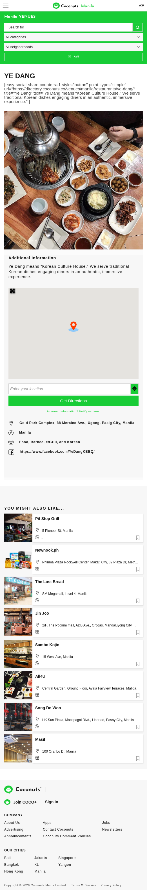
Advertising (13, 829)
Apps (47, 823)
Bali (7, 858)
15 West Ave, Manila (57, 657)
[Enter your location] (69, 388)
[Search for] (73, 27)
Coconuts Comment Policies (67, 836)
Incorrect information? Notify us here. (73, 411)
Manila (25, 432)
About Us (12, 823)
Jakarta (40, 858)
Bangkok (11, 865)
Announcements (18, 836)
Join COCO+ (20, 802)
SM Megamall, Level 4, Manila (65, 594)
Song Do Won (48, 708)
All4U (40, 676)
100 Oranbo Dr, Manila (59, 751)
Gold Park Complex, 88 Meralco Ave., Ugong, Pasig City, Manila (76, 423)
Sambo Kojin (47, 645)
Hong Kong (13, 871)
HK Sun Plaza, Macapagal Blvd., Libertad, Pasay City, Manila (88, 720)
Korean (73, 442)
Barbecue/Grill (44, 442)
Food (23, 442)
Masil (40, 739)
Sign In (51, 802)
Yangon (64, 865)
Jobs (106, 823)
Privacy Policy (111, 885)
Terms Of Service (83, 885)
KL (36, 865)
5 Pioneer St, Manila (57, 531)
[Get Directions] (73, 401)
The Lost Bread (49, 581)
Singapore (67, 858)
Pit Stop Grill (47, 518)
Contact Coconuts (58, 829)
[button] (73, 326)
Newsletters (112, 829)
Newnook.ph (47, 550)
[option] (73, 180)
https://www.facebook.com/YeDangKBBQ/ (57, 452)
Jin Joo (42, 613)
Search (137, 28)
